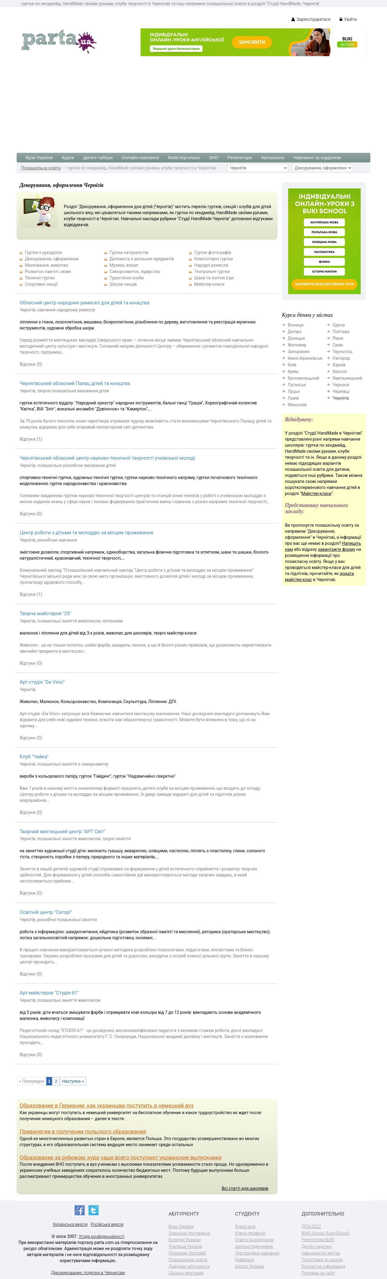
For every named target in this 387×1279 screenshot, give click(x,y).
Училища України (185, 1246)
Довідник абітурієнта (189, 1266)
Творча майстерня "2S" (45, 613)
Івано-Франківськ (305, 358)
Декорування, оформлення (51, 258)
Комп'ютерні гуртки (213, 258)
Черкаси (341, 384)
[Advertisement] (193, 101)
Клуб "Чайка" (34, 757)
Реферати (244, 1259)
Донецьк (296, 338)
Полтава (341, 331)
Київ (292, 364)
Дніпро (295, 331)
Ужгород (341, 358)
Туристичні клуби (126, 277)
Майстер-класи (184, 157)
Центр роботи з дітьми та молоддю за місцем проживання (86, 532)
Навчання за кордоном (317, 157)
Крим (293, 371)
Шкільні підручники (254, 1246)
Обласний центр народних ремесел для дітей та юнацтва (84, 303)
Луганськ (297, 384)
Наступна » (73, 1081)
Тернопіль (343, 351)
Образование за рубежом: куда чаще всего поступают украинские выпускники (121, 1157)
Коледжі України (185, 1239)
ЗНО (214, 157)
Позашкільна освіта (41, 167)
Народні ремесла (211, 265)
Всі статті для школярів (245, 1188)
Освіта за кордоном (254, 1239)
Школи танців (123, 284)
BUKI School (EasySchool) (326, 1233)
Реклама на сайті (318, 1273)
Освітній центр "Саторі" (46, 912)
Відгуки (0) (31, 364)
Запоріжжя (299, 351)
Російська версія (107, 1224)
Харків (339, 364)
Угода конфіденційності (102, 1236)
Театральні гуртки (212, 271)
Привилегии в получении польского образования (83, 1131)
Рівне (338, 338)
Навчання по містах (321, 1253)
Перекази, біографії (187, 1253)
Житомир (297, 344)
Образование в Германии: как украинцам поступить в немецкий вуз (107, 1105)
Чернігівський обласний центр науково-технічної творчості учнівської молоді (107, 458)
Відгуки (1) (31, 439)
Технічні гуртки (39, 277)
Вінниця (296, 325)
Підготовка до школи (322, 1259)
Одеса (339, 325)
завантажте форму (336, 549)
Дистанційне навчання (257, 1253)
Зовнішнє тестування (189, 1233)
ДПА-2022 (311, 1226)
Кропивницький (304, 378)
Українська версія (70, 1224)
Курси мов (245, 1226)
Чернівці (341, 391)
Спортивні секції (41, 284)
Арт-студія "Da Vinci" (42, 682)
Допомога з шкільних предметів (141, 258)
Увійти (348, 19)
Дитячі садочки (317, 1246)
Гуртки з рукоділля (43, 252)
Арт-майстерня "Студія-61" (49, 993)
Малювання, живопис (46, 265)
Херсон (340, 371)
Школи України (249, 1266)
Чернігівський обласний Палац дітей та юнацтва (75, 383)
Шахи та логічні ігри (213, 277)
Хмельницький (347, 378)
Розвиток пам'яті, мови (48, 271)
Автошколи (272, 157)
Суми (338, 344)
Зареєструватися (310, 19)
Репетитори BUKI (318, 1239)
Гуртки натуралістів (128, 252)
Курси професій (250, 1233)
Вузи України (39, 157)
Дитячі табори (98, 157)
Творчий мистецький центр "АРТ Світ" (63, 831)
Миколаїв (297, 404)
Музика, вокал (123, 265)
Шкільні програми (186, 1273)
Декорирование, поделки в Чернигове (88, 1272)
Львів (293, 398)
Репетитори (240, 157)
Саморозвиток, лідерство (134, 271)
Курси (68, 157)
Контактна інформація (323, 1266)
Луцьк (294, 391)
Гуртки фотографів (212, 252)
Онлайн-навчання (140, 157)
